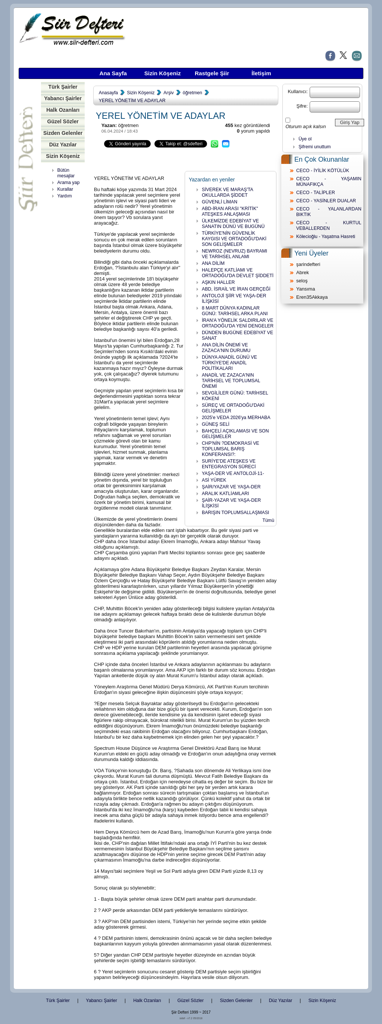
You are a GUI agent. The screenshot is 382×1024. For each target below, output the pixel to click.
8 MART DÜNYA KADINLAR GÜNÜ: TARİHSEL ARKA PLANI (235, 310)
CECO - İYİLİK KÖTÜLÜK (322, 170)
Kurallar (65, 189)
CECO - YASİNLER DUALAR (326, 200)
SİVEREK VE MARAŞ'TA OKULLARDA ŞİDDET (227, 192)
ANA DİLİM (213, 263)
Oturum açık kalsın (305, 126)
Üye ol (304, 139)
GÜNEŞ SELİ (215, 424)
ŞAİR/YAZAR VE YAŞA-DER (231, 486)
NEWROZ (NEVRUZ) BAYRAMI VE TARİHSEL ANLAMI (234, 253)
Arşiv (168, 92)
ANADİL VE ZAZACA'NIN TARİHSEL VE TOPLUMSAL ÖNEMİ (231, 380)
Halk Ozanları (62, 110)
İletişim (261, 73)
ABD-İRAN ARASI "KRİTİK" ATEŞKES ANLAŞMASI (230, 211)
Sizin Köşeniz (162, 73)
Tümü (268, 520)
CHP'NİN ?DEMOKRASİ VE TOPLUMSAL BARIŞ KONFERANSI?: (230, 449)
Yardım (64, 196)
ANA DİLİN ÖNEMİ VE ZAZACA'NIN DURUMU (226, 347)
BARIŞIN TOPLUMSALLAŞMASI (235, 512)
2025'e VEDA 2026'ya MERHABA (236, 417)
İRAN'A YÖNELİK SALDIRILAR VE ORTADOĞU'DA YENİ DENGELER (237, 323)
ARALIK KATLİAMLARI (225, 493)
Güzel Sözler (62, 121)
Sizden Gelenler (62, 133)
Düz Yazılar (63, 145)
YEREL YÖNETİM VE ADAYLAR (132, 100)
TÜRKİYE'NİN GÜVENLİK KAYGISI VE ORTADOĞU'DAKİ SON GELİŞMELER (234, 239)
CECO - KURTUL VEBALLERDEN (328, 225)
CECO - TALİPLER (315, 192)
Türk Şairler (63, 87)
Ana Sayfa (113, 73)
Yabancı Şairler (63, 98)
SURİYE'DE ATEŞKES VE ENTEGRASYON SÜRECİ (229, 464)
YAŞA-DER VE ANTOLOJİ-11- (233, 473)
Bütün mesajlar (66, 173)
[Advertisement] (65, 316)
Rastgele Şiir (212, 73)
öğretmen (192, 92)
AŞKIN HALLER (218, 282)
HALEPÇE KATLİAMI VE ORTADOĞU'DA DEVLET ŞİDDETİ (237, 272)
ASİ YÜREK (214, 480)
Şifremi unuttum (314, 146)
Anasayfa (108, 92)
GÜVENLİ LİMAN (219, 202)
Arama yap (68, 182)
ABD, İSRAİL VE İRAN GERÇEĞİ (236, 289)
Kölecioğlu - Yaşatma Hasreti (325, 236)
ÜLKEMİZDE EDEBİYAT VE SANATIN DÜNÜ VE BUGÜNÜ (233, 223)
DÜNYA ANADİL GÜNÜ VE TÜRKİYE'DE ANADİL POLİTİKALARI (229, 363)
